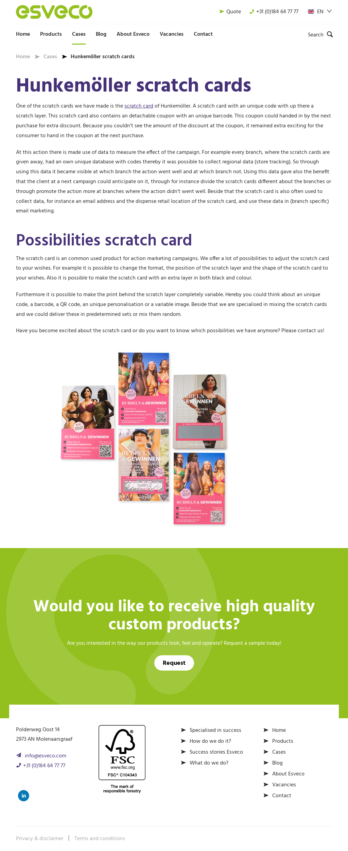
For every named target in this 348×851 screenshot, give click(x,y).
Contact (203, 34)
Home (23, 34)
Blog (101, 34)
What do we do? (209, 763)
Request (174, 663)
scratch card (138, 106)
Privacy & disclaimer (39, 838)
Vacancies (172, 34)
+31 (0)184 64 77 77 (273, 11)
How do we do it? (210, 741)
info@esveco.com (45, 756)
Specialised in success (215, 730)
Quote (230, 11)
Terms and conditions (99, 838)
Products (51, 34)
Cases (79, 34)
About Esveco (133, 34)
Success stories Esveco (216, 752)
